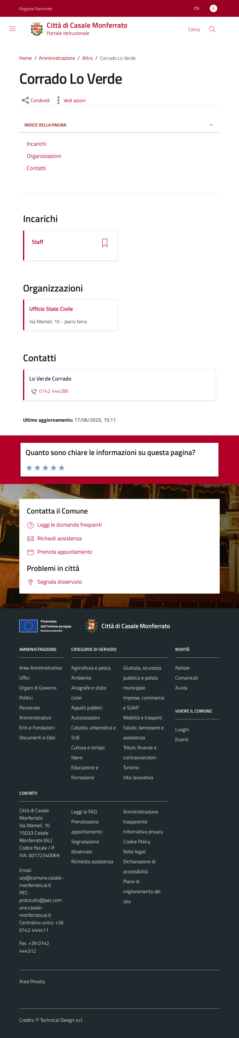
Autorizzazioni (85, 717)
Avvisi (181, 687)
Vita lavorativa (138, 777)
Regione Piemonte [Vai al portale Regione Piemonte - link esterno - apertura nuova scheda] (35, 8)
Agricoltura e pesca (90, 667)
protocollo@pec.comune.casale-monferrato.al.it (40, 907)
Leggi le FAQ (84, 811)
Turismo (131, 767)
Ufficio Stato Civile (51, 309)
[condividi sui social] (35, 100)
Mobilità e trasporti (142, 717)
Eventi (182, 739)
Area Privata (32, 981)
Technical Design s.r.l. (61, 1020)
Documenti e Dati (37, 737)
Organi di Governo (37, 687)
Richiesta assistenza (92, 861)
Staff (37, 242)
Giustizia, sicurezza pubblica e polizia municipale (142, 677)
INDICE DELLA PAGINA (119, 125)
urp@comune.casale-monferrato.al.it (41, 881)
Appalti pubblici (86, 707)
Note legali (134, 851)
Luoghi (182, 729)
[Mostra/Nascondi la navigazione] (12, 28)
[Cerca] (212, 29)
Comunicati (186, 677)
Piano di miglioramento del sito (142, 891)
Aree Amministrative (40, 667)
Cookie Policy (136, 841)
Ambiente (81, 677)
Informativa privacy (143, 831)
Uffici (24, 677)
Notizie (182, 667)
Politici (26, 697)
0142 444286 (48, 391)
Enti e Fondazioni (37, 727)
